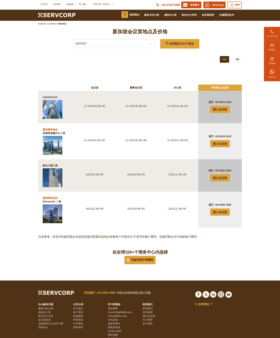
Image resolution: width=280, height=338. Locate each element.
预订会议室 (220, 90)
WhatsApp (272, 73)
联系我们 (272, 45)
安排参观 (272, 59)
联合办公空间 (189, 14)
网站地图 (113, 315)
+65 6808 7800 (222, 185)
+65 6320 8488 (272, 32)
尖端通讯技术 (226, 14)
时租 (224, 59)
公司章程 (78, 304)
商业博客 (57, 4)
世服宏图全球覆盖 (140, 240)
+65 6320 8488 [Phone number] (170, 4)
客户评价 (78, 292)
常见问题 (113, 300)
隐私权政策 (114, 307)
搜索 (84, 4)
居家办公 (43, 307)
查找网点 (134, 14)
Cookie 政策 (114, 311)
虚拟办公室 (170, 14)
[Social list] (198, 274)
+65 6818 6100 (222, 117)
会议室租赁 (208, 14)
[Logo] (57, 14)
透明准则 (78, 307)
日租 (237, 59)
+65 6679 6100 (222, 82)
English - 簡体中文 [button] (103, 4)
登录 (235, 5)
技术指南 (113, 319)
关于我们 (44, 4)
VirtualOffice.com (117, 296)
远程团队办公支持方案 (50, 304)
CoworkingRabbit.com (120, 292)
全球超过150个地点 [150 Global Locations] (180, 43)
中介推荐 (148, 300)
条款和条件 (114, 304)
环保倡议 (78, 300)
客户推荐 (148, 304)
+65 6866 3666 (222, 151)
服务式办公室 (151, 14)
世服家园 (69, 4)
